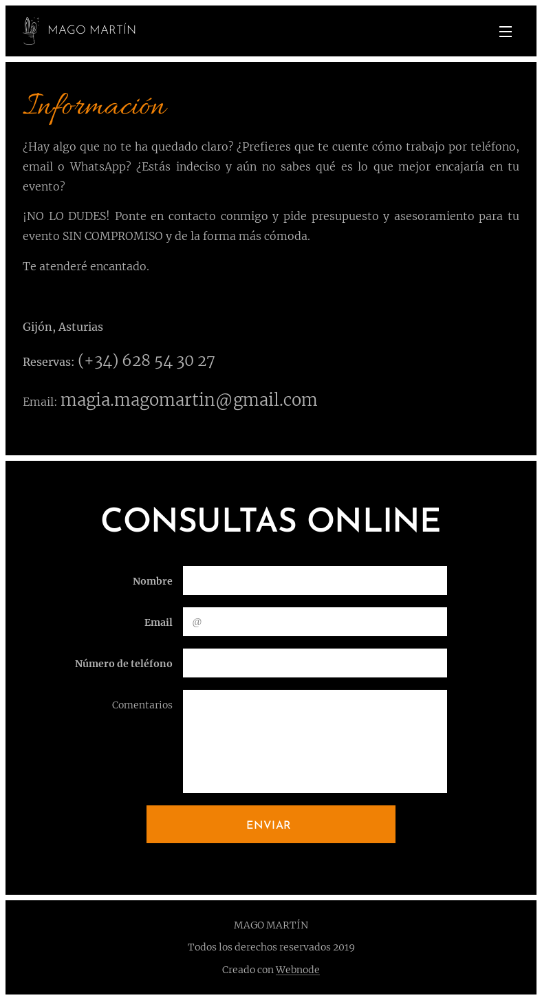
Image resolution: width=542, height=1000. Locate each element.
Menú (505, 31)
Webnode (298, 970)
